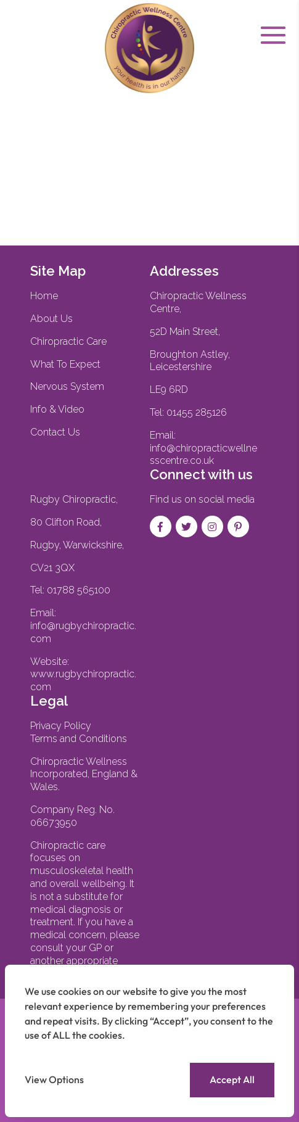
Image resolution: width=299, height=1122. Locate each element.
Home (44, 296)
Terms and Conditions (78, 739)
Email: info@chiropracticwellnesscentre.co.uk (203, 448)
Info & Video (57, 409)
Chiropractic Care (68, 341)
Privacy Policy (60, 726)
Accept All (232, 1079)
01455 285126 (196, 412)
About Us (51, 318)
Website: (83, 674)
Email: (83, 626)
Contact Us (55, 432)
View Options (54, 1079)
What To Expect (65, 364)
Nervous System (67, 386)
